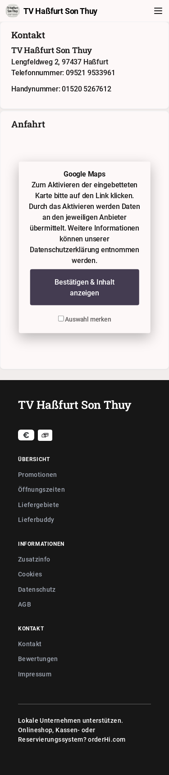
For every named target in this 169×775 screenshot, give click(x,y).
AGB (24, 604)
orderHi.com (106, 739)
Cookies (30, 574)
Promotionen (37, 474)
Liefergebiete (38, 504)
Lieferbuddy (36, 519)
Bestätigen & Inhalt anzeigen (84, 287)
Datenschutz (37, 589)
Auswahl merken (84, 319)
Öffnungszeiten (41, 489)
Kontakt (29, 643)
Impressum (34, 674)
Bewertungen (38, 658)
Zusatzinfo (34, 559)
